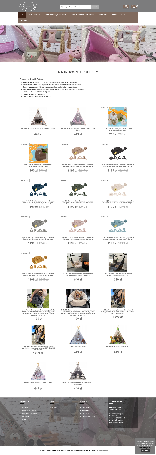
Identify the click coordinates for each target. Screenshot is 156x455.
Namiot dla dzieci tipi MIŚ (78, 346)
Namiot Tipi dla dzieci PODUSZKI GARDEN (38, 382)
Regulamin (25, 416)
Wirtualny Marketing (102, 450)
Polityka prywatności (29, 413)
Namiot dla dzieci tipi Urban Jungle (117, 346)
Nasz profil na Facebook (116, 422)
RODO (24, 419)
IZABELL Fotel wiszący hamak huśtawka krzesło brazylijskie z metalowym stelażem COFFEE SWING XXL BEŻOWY (38, 348)
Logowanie (86, 407)
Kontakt (24, 20)
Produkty (102, 15)
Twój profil (85, 413)
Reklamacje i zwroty (29, 410)
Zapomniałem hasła (88, 416)
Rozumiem (145, 450)
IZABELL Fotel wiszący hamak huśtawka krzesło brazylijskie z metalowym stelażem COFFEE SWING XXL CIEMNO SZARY (117, 311)
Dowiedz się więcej (145, 448)
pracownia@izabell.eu (116, 420)
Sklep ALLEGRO (118, 15)
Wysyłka (25, 407)
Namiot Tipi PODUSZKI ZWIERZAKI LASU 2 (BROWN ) (38, 128)
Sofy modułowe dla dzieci (82, 15)
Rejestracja (86, 410)
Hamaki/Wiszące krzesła (55, 15)
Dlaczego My (34, 15)
